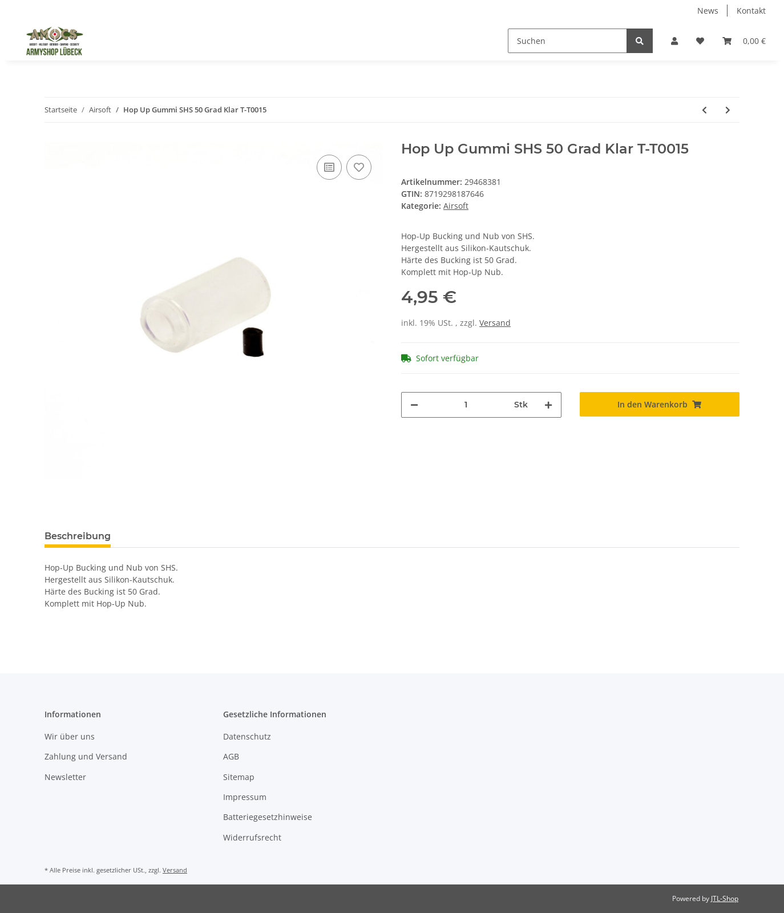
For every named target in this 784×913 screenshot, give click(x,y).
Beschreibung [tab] (78, 536)
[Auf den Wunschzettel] (358, 167)
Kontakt (751, 10)
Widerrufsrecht (252, 837)
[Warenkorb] (744, 40)
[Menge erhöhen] (548, 405)
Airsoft (455, 205)
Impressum (244, 796)
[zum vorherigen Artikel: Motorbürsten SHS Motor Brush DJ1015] (704, 110)
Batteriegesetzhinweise (267, 816)
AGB (231, 756)
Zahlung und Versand (86, 756)
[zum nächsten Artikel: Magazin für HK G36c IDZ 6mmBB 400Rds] (727, 110)
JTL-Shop (724, 898)
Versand (495, 322)
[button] (674, 40)
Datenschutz (247, 736)
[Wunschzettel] (700, 40)
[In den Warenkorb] (660, 404)
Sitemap (238, 776)
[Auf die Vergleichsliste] (329, 167)
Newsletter (65, 776)
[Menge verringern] (414, 405)
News (707, 10)
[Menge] (466, 405)
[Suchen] (567, 41)
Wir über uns (70, 736)
